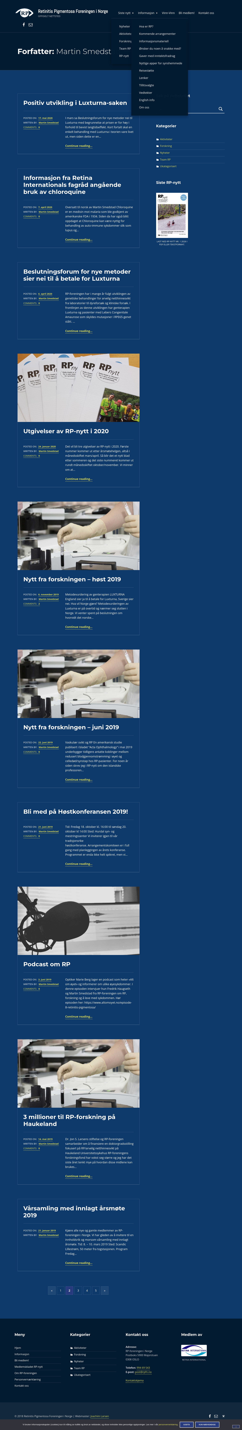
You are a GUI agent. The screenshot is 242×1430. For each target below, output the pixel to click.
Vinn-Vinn (168, 13)
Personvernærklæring (27, 1379)
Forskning (166, 146)
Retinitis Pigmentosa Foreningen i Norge (73, 11)
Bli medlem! (187, 13)
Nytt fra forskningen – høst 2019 (72, 579)
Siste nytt (126, 13)
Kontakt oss (206, 13)
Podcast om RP (46, 964)
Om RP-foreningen (25, 1373)
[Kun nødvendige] (236, 1426)
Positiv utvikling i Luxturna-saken (75, 102)
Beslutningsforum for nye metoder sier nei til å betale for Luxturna (77, 275)
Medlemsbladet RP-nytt (28, 1366)
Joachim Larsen (99, 1416)
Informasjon (148, 13)
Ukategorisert (168, 166)
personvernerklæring (168, 1424)
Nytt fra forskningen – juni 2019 (71, 727)
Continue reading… (79, 146)
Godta (186, 1425)
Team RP (165, 159)
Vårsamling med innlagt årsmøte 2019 (74, 1212)
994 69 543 (143, 1367)
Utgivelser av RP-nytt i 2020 (66, 431)
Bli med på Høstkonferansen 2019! (75, 811)
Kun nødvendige (207, 1425)
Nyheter (165, 152)
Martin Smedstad (49, 122)
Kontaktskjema (135, 1380)
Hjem (17, 1348)
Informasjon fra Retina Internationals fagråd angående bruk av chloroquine (72, 184)
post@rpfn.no (143, 1372)
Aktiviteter (166, 139)
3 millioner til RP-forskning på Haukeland (69, 1120)
